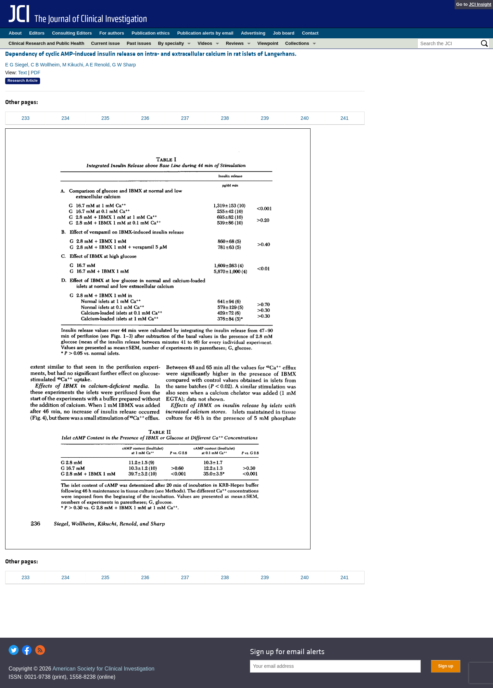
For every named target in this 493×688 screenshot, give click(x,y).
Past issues (139, 43)
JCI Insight (480, 4)
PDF (35, 72)
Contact (310, 33)
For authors (111, 33)
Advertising (253, 33)
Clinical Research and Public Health (46, 43)
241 (345, 118)
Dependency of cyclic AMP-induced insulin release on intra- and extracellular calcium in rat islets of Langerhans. (150, 54)
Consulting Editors (72, 33)
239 (265, 118)
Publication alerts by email (205, 33)
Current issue (105, 43)
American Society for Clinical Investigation (103, 669)
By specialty (171, 43)
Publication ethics (150, 33)
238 (225, 118)
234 (65, 118)
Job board (283, 33)
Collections (297, 43)
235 (105, 118)
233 (25, 118)
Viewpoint (267, 43)
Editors (37, 33)
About (15, 33)
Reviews (235, 43)
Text (22, 72)
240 (304, 118)
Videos (205, 43)
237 (185, 118)
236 (145, 118)
